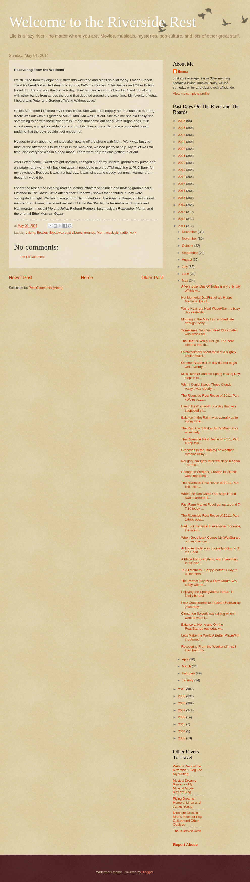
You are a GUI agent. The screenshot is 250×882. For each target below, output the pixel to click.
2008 (182, 703)
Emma (183, 71)
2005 (182, 724)
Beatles (42, 232)
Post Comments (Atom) (46, 288)
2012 (182, 219)
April (185, 659)
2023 (182, 142)
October (188, 246)
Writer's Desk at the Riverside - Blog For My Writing (187, 770)
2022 (182, 149)
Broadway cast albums (65, 232)
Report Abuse (185, 844)
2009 (182, 696)
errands (89, 232)
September (190, 253)
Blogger (147, 872)
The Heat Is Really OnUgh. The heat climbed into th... (207, 343)
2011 (182, 226)
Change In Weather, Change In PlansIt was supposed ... (209, 474)
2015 (182, 198)
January (188, 680)
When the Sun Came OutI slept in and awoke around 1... (208, 495)
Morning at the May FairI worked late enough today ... (207, 321)
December (190, 232)
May (185, 280)
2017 (182, 184)
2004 (182, 731)
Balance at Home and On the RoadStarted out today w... (202, 626)
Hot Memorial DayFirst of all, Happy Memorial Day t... (206, 299)
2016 (182, 191)
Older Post (152, 277)
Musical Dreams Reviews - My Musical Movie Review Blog (184, 786)
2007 (182, 710)
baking (30, 232)
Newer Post (20, 277)
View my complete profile (191, 93)
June (186, 274)
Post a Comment (32, 257)
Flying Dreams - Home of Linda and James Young (187, 802)
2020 (182, 163)
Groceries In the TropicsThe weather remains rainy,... (207, 452)
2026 (182, 121)
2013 (182, 212)
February (189, 673)
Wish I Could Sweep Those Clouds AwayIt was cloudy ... (206, 386)
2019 (182, 170)
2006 (182, 717)
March (187, 666)
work (133, 232)
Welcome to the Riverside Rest (102, 21)
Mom (100, 232)
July (185, 267)
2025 (182, 128)
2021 (182, 156)
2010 (182, 689)
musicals (112, 232)
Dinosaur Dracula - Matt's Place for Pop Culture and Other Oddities (187, 818)
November (190, 238)
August (187, 259)
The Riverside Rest (187, 831)
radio (124, 232)
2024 (182, 135)
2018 (182, 177)
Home (87, 277)
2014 (182, 205)
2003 (182, 738)
